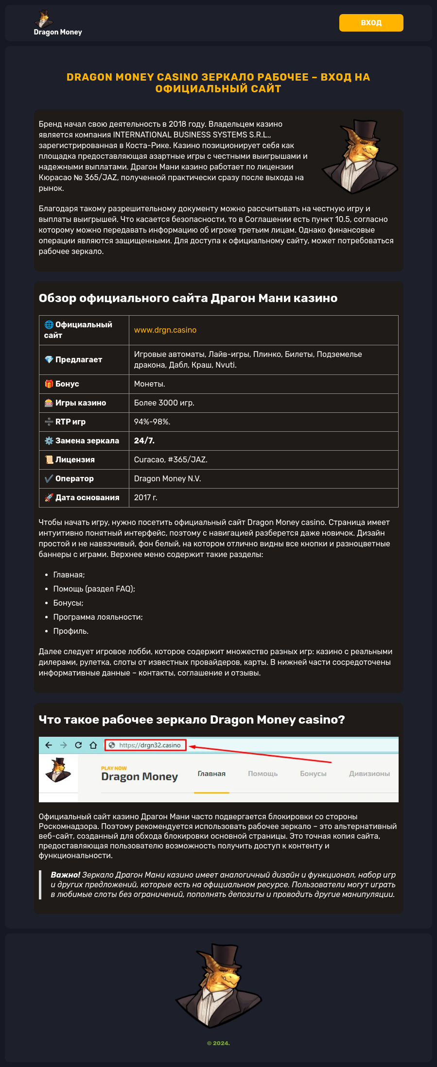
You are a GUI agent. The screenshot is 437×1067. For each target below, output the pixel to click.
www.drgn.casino (165, 330)
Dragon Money (58, 23)
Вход (371, 22)
